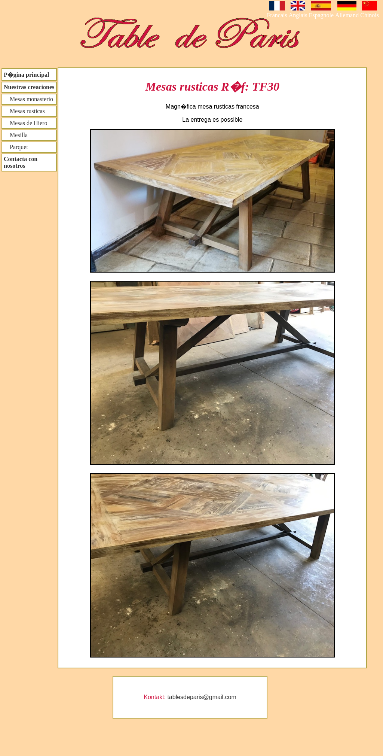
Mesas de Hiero (25, 123)
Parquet (16, 147)
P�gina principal (26, 75)
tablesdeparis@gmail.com (201, 697)
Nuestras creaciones (29, 87)
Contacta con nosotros (20, 162)
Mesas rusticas (24, 111)
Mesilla (16, 135)
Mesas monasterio (28, 99)
